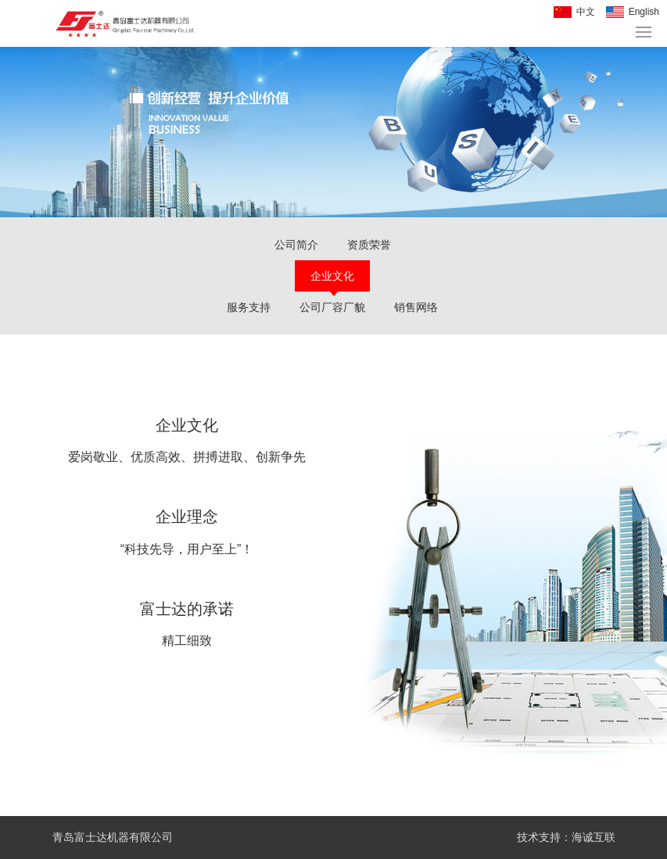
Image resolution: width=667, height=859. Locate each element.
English (644, 11)
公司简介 (296, 244)
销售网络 (416, 307)
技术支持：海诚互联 (566, 837)
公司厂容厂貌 (332, 307)
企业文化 (332, 276)
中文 (585, 11)
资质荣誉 (369, 244)
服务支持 (249, 307)
